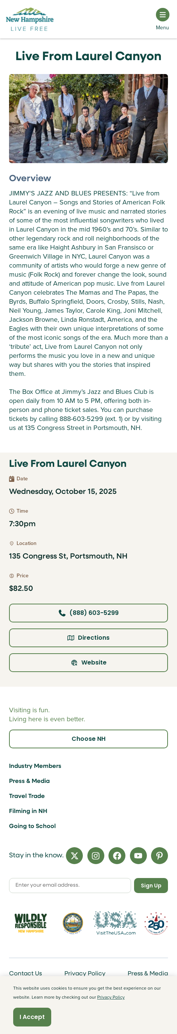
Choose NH (88, 738)
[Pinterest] (159, 855)
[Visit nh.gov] (73, 923)
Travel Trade (27, 796)
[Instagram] (95, 855)
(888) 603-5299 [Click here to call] (89, 613)
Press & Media (29, 781)
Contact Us (25, 974)
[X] (74, 855)
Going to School (32, 827)
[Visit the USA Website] (115, 923)
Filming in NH (28, 811)
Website (89, 662)
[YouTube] (138, 855)
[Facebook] (116, 855)
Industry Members (35, 766)
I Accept (32, 1017)
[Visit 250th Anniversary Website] (156, 923)
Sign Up (151, 885)
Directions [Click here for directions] (88, 637)
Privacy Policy (84, 974)
